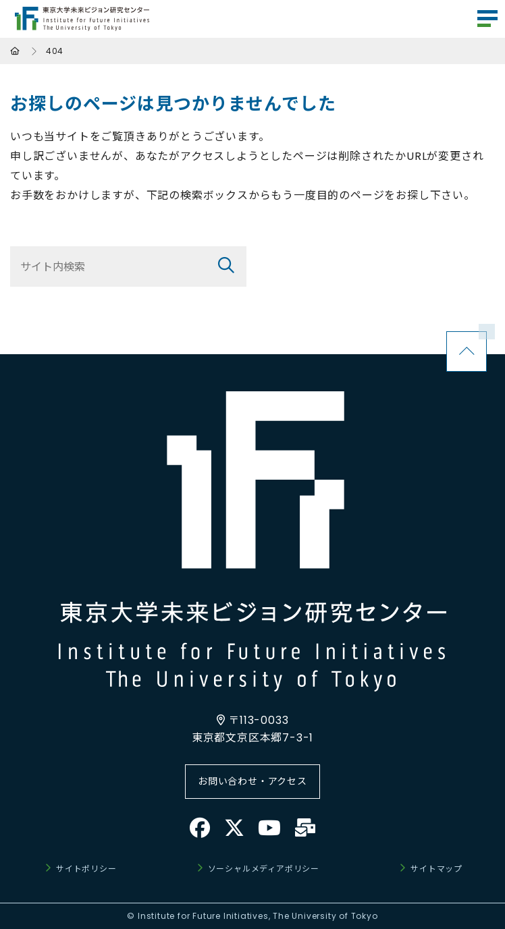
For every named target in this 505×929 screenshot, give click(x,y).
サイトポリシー (86, 868)
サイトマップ (436, 868)
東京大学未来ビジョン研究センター (82, 19)
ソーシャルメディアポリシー (263, 868)
